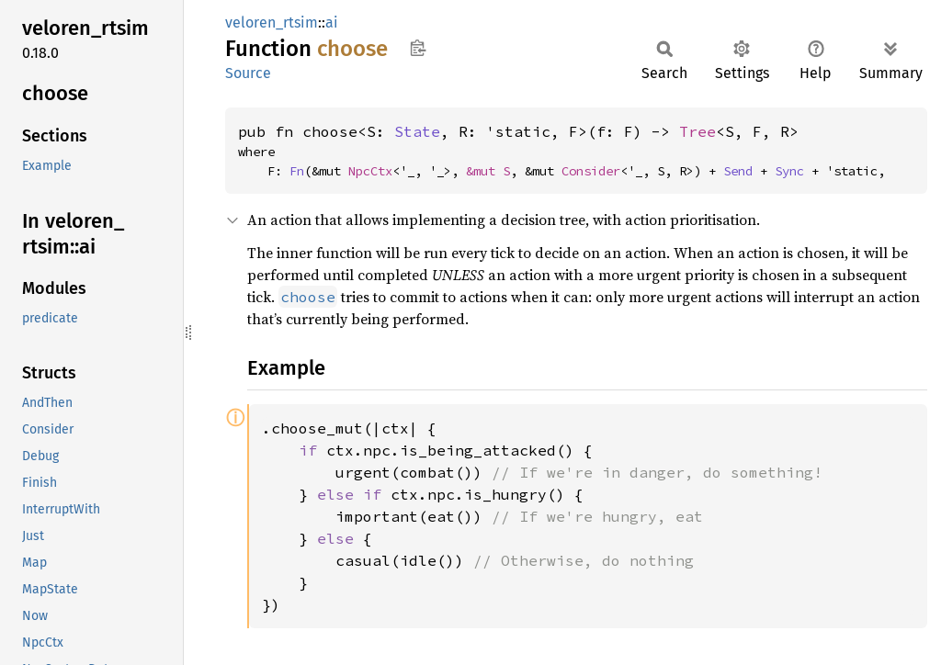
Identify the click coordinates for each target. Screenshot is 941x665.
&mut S (488, 171)
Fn (296, 171)
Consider (590, 171)
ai (331, 22)
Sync (789, 171)
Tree (697, 131)
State (417, 131)
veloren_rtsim (271, 22)
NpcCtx (370, 171)
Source (248, 73)
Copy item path (417, 47)
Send (738, 171)
